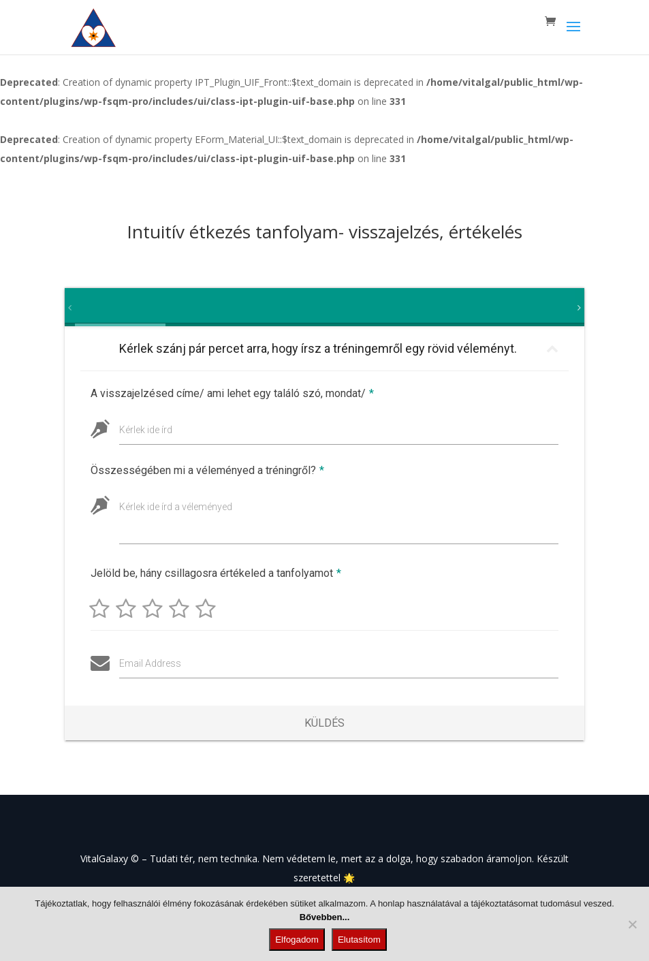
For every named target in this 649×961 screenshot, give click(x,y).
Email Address (148, 663)
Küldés (324, 722)
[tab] (81, 307)
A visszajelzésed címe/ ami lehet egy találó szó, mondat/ (232, 393)
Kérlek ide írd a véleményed (175, 506)
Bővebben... (325, 917)
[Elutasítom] (632, 924)
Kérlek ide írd (145, 429)
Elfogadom (297, 939)
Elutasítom (359, 939)
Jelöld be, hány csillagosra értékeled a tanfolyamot (214, 573)
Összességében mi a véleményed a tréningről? (207, 470)
